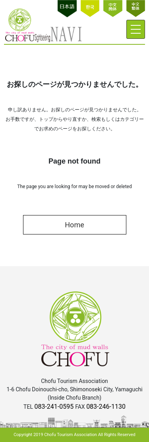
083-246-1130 (106, 406)
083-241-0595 (54, 406)
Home (74, 225)
